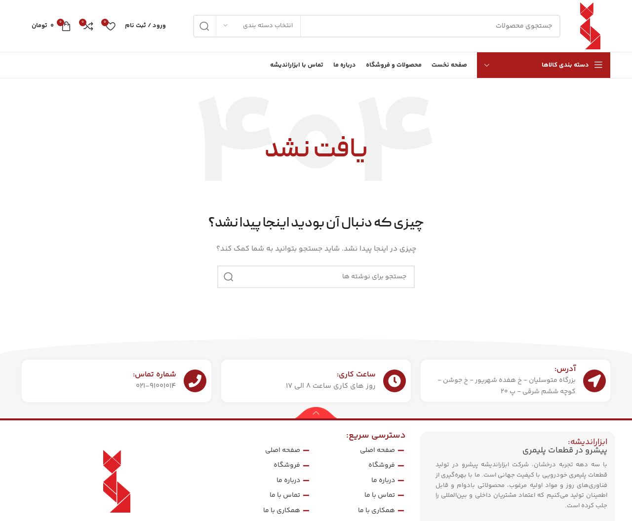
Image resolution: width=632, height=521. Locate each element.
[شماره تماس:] (195, 381)
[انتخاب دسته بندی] (258, 26)
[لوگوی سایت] (590, 26)
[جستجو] (376, 26)
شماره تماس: (154, 375)
